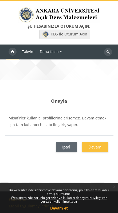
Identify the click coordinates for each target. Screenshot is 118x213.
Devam (94, 147)
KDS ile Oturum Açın (64, 34)
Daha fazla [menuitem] (49, 51)
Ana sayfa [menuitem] (12, 52)
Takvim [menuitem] (28, 51)
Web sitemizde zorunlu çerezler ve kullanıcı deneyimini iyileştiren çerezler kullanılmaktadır (59, 199)
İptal (66, 147)
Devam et (59, 208)
